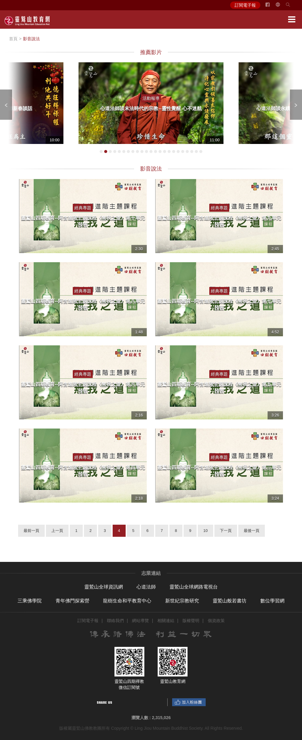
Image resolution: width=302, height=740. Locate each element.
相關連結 (165, 620)
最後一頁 (251, 530)
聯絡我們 (115, 620)
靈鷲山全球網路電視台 (193, 586)
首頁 (13, 38)
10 (205, 530)
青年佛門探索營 (72, 600)
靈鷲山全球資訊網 (103, 586)
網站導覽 (140, 620)
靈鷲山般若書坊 (229, 600)
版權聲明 (190, 620)
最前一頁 (31, 530)
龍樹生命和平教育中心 (127, 600)
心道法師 (146, 586)
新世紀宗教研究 (182, 600)
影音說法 (31, 38)
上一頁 (57, 530)
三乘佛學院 (30, 600)
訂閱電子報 (245, 5)
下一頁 (226, 530)
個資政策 (216, 620)
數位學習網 (272, 600)
